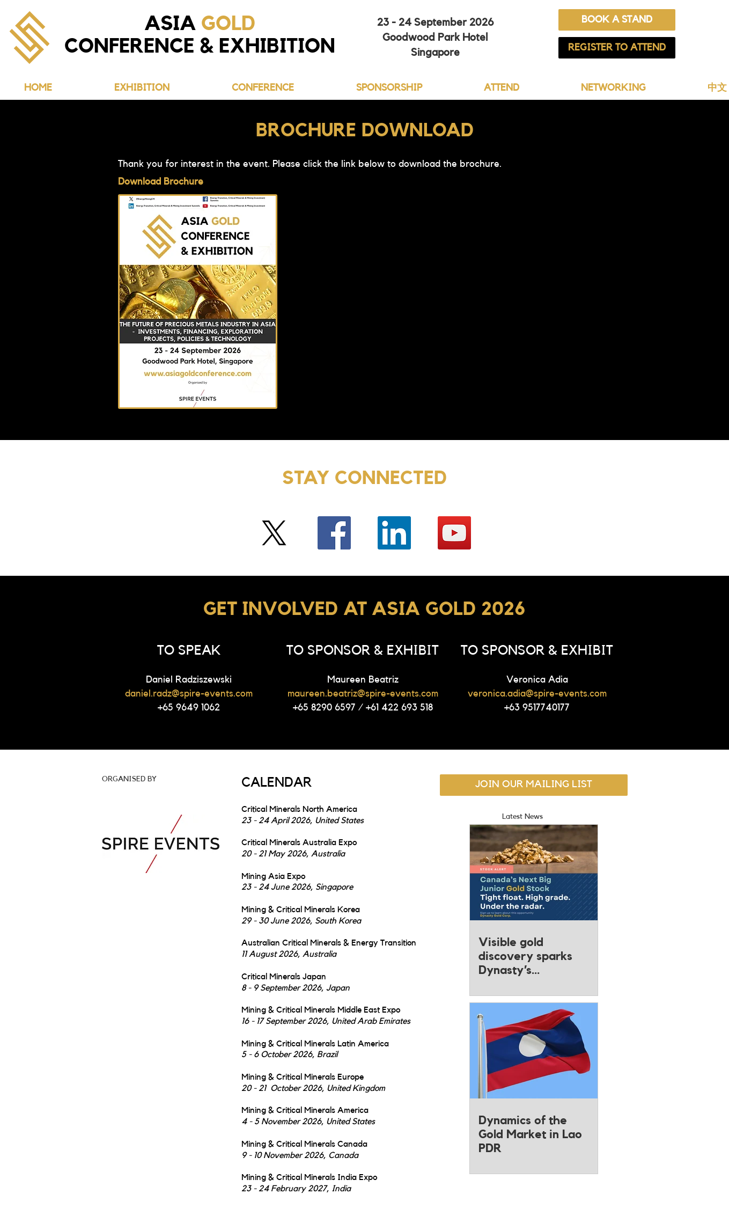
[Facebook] (334, 532)
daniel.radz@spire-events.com (189, 693)
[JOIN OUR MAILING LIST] (534, 785)
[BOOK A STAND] (616, 20)
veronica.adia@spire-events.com (537, 693)
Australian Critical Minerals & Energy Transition (328, 943)
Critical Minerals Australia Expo (299, 842)
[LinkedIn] (394, 532)
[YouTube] (454, 532)
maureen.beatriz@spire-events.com (363, 693)
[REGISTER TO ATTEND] (616, 47)
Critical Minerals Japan (284, 976)
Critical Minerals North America (299, 809)
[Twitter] (274, 532)
